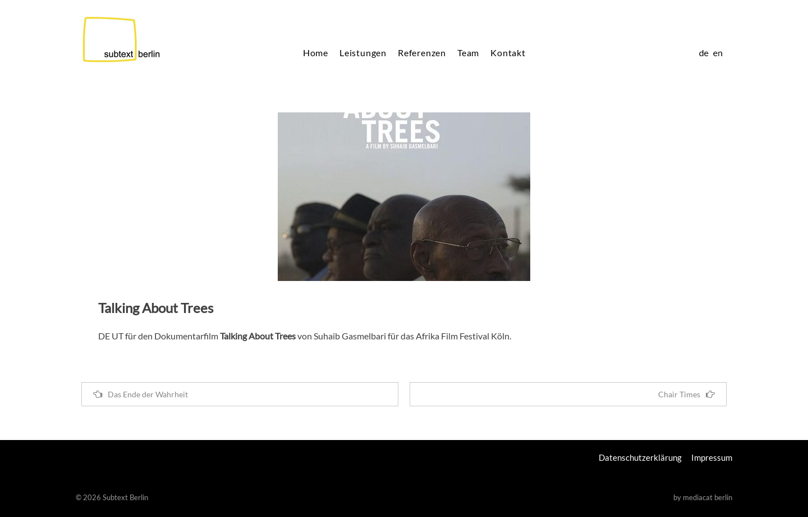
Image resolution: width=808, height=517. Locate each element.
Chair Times (686, 394)
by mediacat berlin (702, 497)
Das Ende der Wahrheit (140, 394)
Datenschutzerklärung (640, 457)
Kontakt (508, 52)
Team (468, 52)
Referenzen (422, 52)
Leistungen (363, 52)
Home (315, 52)
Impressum (711, 457)
